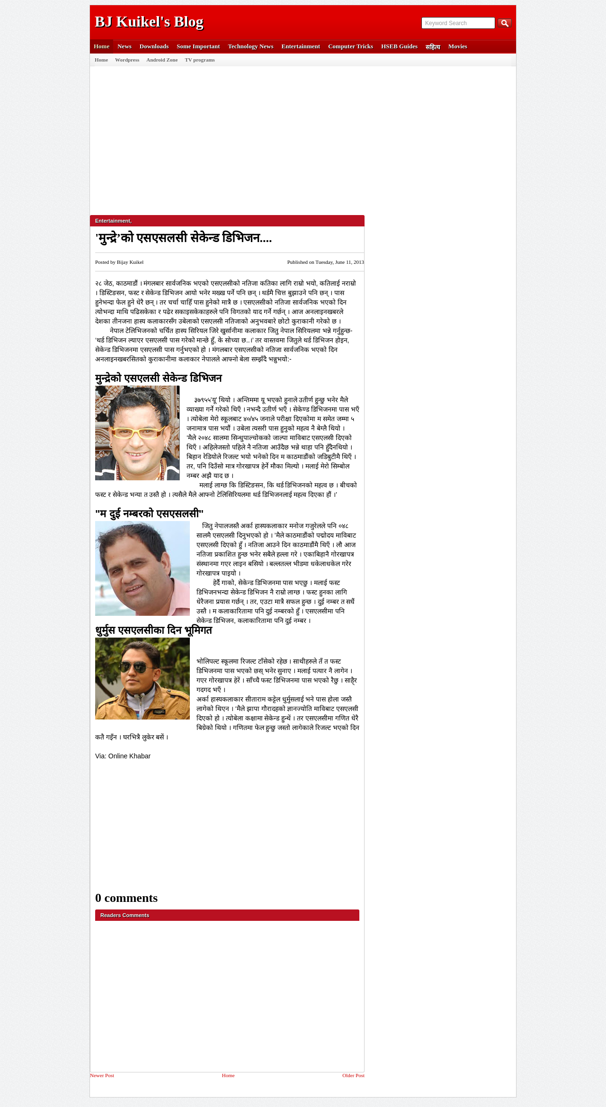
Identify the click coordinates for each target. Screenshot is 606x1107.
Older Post (353, 1075)
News (124, 46)
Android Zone (162, 60)
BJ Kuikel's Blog (149, 21)
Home (101, 46)
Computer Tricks (350, 46)
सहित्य (433, 47)
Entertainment (301, 46)
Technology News (251, 46)
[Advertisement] (300, 137)
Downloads (154, 46)
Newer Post (102, 1075)
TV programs (199, 60)
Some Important (198, 46)
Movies (457, 46)
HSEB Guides (399, 46)
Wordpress (127, 60)
